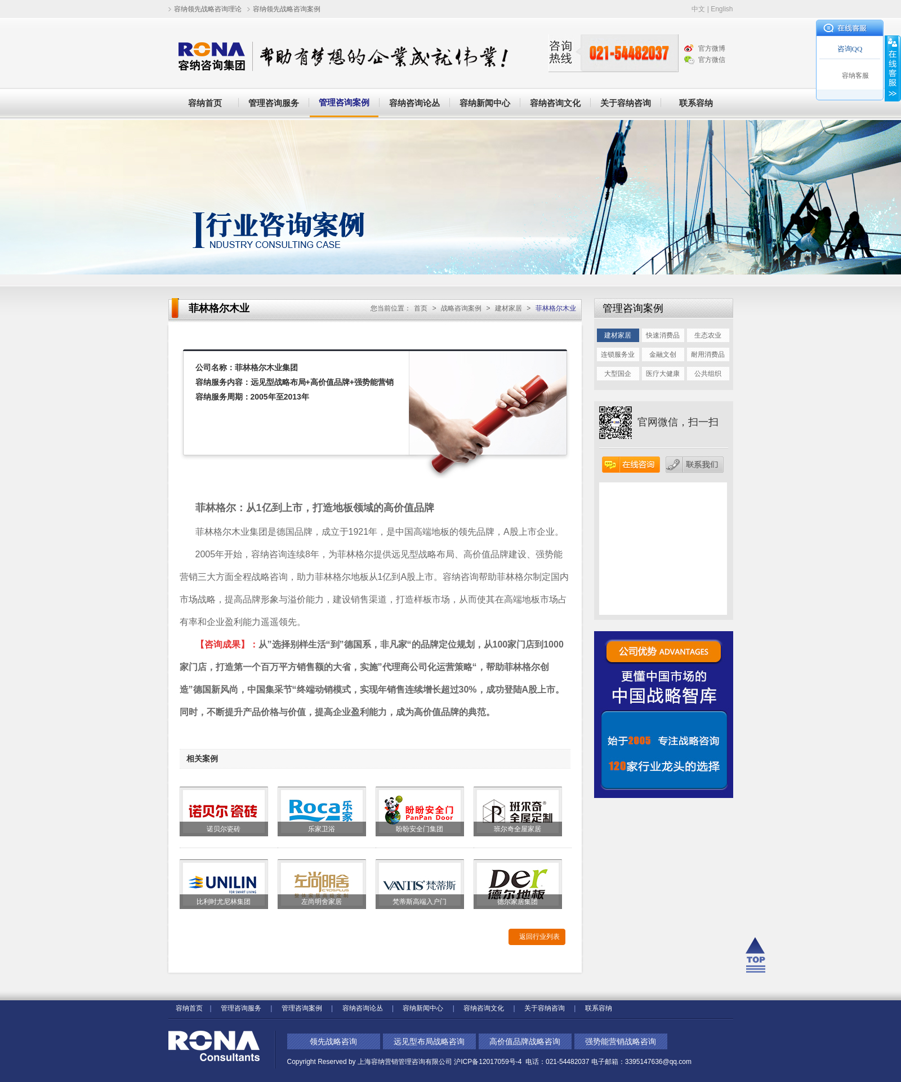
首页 (420, 308)
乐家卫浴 (321, 829)
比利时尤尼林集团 (224, 902)
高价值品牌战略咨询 (524, 1041)
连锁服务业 (618, 354)
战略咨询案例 (461, 308)
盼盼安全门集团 (419, 829)
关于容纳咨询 (625, 103)
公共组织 (707, 374)
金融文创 (662, 354)
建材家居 (508, 308)
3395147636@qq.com (658, 1062)
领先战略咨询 (333, 1041)
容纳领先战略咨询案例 (286, 9)
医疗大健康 (663, 374)
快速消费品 (663, 335)
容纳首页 (205, 103)
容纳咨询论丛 (414, 103)
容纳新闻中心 (485, 103)
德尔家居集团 (517, 902)
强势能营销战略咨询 (620, 1041)
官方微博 (711, 48)
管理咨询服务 (273, 103)
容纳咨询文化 (555, 103)
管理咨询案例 (344, 102)
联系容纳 (696, 103)
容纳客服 (855, 75)
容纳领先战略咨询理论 (208, 9)
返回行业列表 (539, 937)
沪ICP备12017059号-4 (488, 1062)
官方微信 (711, 60)
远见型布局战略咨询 (429, 1041)
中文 (698, 9)
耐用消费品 (708, 354)
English (722, 9)
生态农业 (707, 335)
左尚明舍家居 (321, 902)
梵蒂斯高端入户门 (419, 902)
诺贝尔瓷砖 (223, 829)
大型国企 (617, 374)
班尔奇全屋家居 (517, 829)
